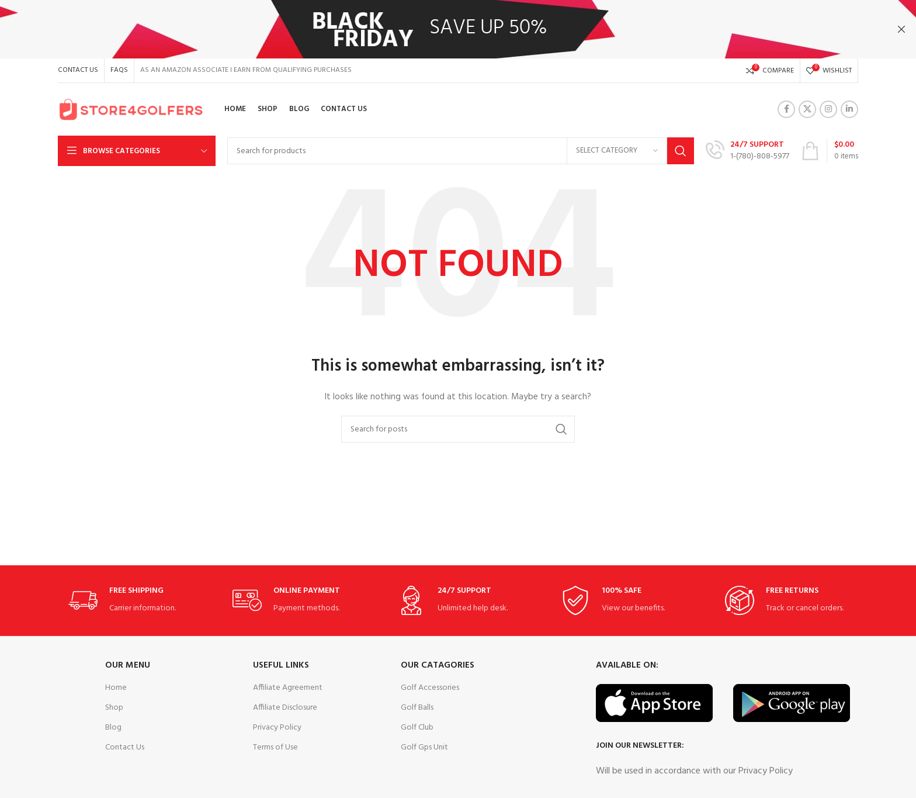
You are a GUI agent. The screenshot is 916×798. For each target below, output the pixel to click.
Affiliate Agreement (287, 688)
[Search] (460, 150)
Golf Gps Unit (424, 747)
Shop (114, 707)
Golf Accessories (430, 688)
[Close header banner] (901, 29)
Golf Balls (417, 707)
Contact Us (124, 747)
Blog (113, 727)
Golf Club (417, 727)
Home (116, 688)
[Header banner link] (440, 29)
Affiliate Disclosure (285, 707)
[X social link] (807, 109)
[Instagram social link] (828, 109)
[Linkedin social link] (849, 109)
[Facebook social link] (786, 109)
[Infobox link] (747, 151)
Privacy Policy (277, 727)
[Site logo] (131, 109)
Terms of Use (275, 747)
